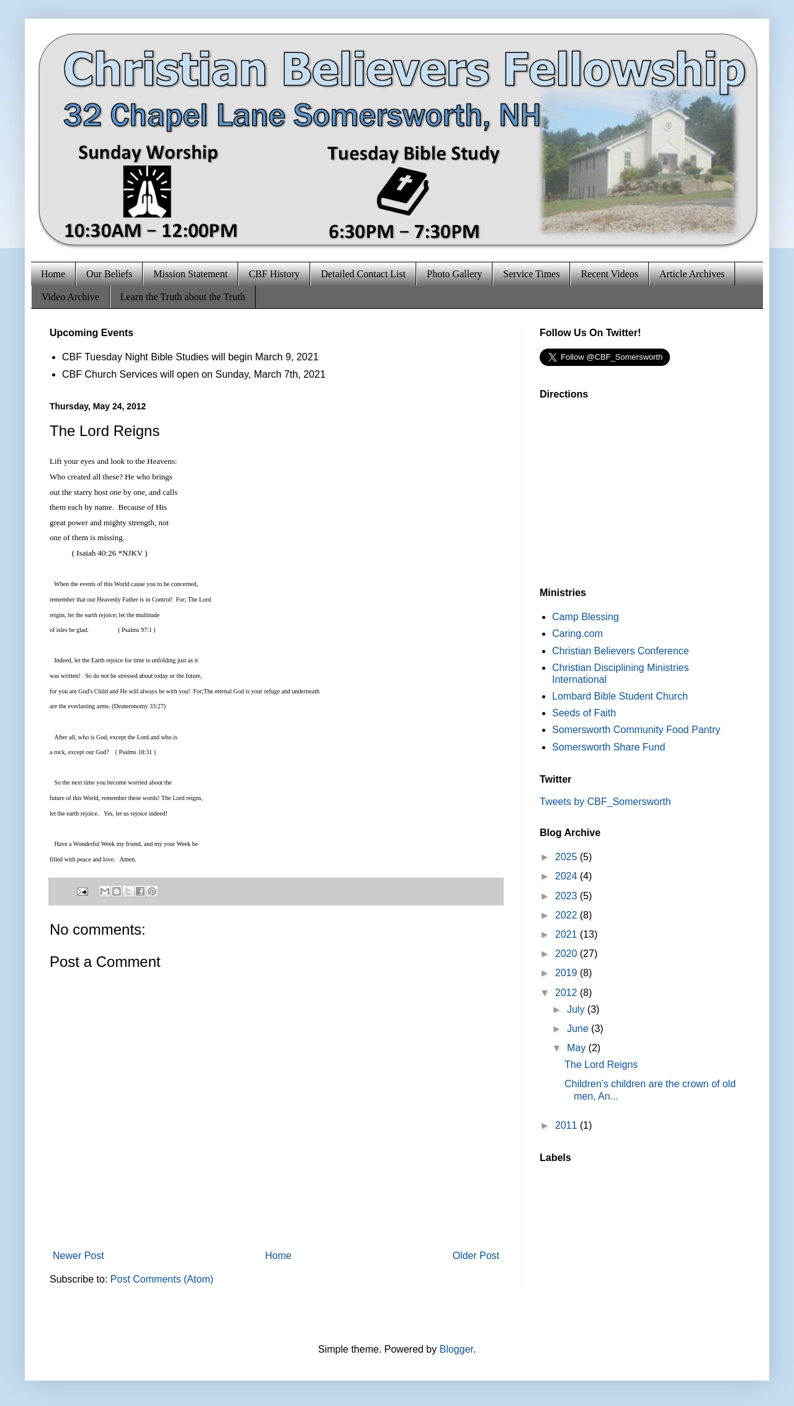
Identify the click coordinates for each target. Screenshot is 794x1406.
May (578, 1048)
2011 (567, 1125)
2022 (567, 915)
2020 (567, 953)
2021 (567, 934)
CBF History (274, 274)
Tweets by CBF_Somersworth (605, 801)
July (577, 1009)
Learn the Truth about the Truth (182, 296)
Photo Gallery (454, 274)
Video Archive (70, 296)
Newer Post (78, 1255)
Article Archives (692, 274)
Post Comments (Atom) (161, 1279)
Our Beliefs (109, 274)
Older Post (475, 1255)
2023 (567, 896)
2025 (567, 857)
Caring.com (577, 633)
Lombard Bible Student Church (620, 696)
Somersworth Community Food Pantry (636, 729)
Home (53, 274)
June (579, 1028)
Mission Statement (190, 274)
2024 (567, 876)
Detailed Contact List (363, 274)
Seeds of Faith (584, 713)
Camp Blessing (585, 617)
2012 (567, 992)
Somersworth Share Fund (608, 747)
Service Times (531, 274)
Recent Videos (609, 274)
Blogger (456, 1349)
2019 (567, 973)
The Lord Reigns (601, 1064)
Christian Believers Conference (620, 651)
